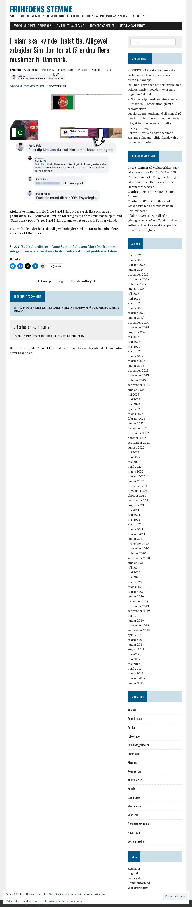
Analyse (132, 710)
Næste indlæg (83, 281)
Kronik (131, 788)
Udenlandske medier (132, 25)
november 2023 (138, 375)
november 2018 (138, 625)
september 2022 (139, 443)
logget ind (38, 336)
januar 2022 (136, 481)
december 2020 (138, 543)
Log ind (133, 873)
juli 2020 (133, 568)
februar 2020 (136, 592)
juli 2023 (133, 395)
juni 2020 (134, 572)
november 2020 (138, 548)
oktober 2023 (137, 380)
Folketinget (134, 736)
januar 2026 (136, 269)
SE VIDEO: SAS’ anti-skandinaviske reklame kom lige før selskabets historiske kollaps (151, 75)
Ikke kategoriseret (138, 745)
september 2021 (139, 500)
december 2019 (138, 601)
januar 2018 (136, 645)
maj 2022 (134, 462)
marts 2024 (135, 356)
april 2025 (135, 303)
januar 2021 (136, 539)
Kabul (71, 70)
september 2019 (139, 611)
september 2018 (139, 630)
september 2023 (139, 385)
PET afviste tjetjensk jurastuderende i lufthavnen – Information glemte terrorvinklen (153, 104)
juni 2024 (134, 342)
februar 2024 (136, 361)
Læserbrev (134, 797)
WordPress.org (138, 888)
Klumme (132, 762)
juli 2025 (133, 294)
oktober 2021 (137, 495)
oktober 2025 (137, 284)
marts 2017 (135, 673)
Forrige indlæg (50, 281)
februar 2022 (136, 476)
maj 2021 (134, 519)
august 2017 (136, 649)
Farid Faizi (48, 70)
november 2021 (138, 491)
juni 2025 (134, 298)
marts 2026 (135, 260)
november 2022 (138, 433)
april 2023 (135, 409)
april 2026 (135, 255)
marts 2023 (135, 414)
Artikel (132, 727)
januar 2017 (136, 683)
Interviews (134, 753)
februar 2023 (136, 419)
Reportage (134, 832)
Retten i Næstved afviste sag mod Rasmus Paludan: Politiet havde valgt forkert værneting (153, 137)
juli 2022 (133, 452)
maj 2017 (134, 664)
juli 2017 (133, 654)
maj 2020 (134, 577)
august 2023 (136, 390)
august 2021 (136, 505)
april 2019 (135, 616)
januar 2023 (136, 423)
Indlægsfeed (136, 878)
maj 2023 (134, 404)
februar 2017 (136, 678)
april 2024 (135, 351)
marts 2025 (135, 308)
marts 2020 (135, 587)
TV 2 (108, 70)
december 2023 (138, 371)
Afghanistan (31, 70)
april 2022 (135, 467)
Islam (61, 70)
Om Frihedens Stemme (70, 25)
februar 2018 (136, 640)
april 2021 (135, 524)
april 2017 (135, 669)
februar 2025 (136, 313)
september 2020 (139, 558)
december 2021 (138, 486)
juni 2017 (134, 659)
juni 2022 (134, 457)
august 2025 (136, 289)
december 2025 (138, 274)
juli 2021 (133, 510)
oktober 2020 (137, 553)
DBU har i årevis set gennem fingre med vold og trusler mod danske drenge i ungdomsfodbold (154, 89)
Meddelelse (134, 806)
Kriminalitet (135, 780)
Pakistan (83, 70)
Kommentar (134, 771)
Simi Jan (97, 70)
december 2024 (138, 322)
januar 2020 (136, 596)
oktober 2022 (137, 438)
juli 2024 (133, 337)
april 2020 (135, 582)
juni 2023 (134, 399)
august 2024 (136, 332)
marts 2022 (135, 471)
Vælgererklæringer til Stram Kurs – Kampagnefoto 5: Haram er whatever (153, 182)
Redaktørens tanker (139, 824)
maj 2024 (134, 346)
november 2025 (138, 279)
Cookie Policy (75, 900)
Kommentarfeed (139, 883)
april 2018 (135, 635)
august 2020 (136, 563)
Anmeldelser (135, 719)
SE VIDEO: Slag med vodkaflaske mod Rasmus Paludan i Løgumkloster (151, 206)
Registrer (134, 868)
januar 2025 (136, 318)
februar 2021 (136, 534)
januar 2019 (136, 621)
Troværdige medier (101, 25)
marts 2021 (135, 529)
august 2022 (136, 447)
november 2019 (138, 606)
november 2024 (138, 327)
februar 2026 (136, 265)
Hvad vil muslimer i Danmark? (31, 25)
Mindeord (133, 815)
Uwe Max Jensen (34, 86)
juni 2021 (134, 515)
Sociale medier (136, 841)
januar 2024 (136, 366)
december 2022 (138, 428)
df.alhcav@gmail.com (142, 216)
